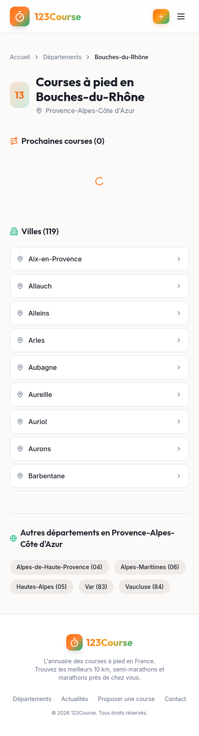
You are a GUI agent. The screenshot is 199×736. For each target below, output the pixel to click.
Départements (62, 56)
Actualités (74, 698)
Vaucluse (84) (144, 586)
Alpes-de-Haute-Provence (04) (59, 566)
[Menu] (181, 16)
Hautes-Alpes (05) (41, 586)
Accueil (20, 56)
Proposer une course (126, 698)
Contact (175, 698)
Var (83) (96, 586)
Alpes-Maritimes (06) (149, 566)
